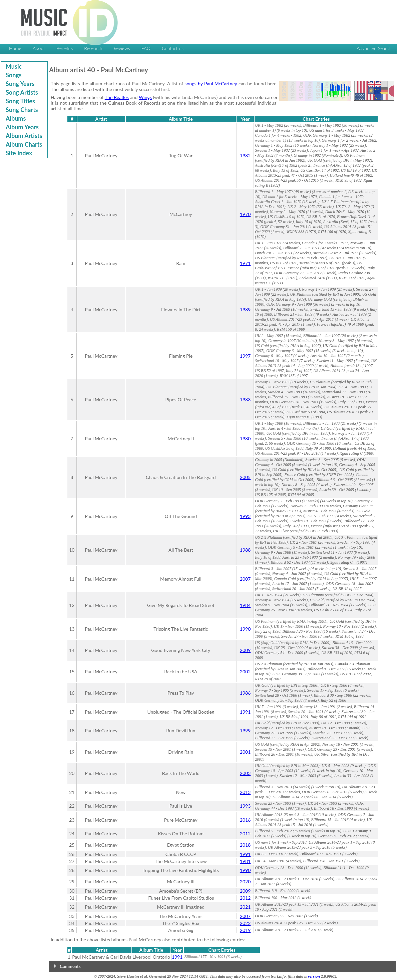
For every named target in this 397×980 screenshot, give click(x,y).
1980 (245, 438)
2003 (245, 773)
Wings (145, 97)
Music (14, 66)
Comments (70, 966)
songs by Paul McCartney (210, 83)
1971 (245, 263)
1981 (245, 861)
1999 (245, 730)
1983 (245, 399)
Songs (14, 75)
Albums (16, 118)
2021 (245, 907)
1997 (245, 356)
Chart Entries (316, 119)
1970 (245, 214)
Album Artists (24, 135)
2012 (245, 833)
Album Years (22, 127)
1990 (245, 629)
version (314, 976)
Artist (101, 119)
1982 (245, 155)
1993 (245, 516)
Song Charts (22, 109)
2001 (245, 752)
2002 (245, 671)
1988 (245, 550)
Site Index (19, 153)
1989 (245, 309)
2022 (245, 923)
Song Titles (20, 101)
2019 (245, 930)
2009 (245, 650)
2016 (245, 820)
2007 (245, 579)
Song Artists (22, 92)
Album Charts (24, 144)
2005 (245, 477)
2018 (245, 845)
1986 (245, 693)
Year (245, 119)
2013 (245, 792)
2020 (245, 881)
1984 (245, 605)
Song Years (20, 83)
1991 (245, 712)
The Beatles (117, 97)
